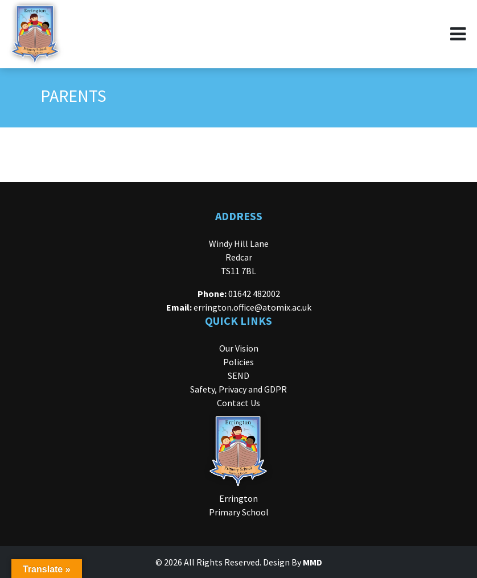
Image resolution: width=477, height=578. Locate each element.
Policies (238, 362)
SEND (238, 375)
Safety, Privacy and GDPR (238, 389)
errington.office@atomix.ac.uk (252, 307)
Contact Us (238, 402)
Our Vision (238, 348)
